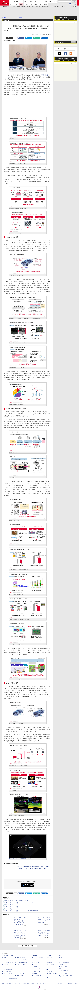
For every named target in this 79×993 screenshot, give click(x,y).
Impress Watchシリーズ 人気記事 (65, 58)
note (37, 37)
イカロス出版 (48, 955)
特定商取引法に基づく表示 (71, 983)
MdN (47, 969)
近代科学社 (34, 973)
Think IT (5, 957)
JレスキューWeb (50, 964)
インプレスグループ (60, 983)
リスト (15, 37)
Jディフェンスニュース (52, 960)
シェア (22, 37)
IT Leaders (6, 964)
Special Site (60, 42)
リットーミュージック (38, 957)
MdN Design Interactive (52, 973)
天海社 (62, 957)
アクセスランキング (62, 17)
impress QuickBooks (65, 962)
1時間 (56, 19)
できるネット (6, 975)
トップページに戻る (27, 946)
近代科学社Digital (37, 975)
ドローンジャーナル (8, 966)
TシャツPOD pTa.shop (66, 970)
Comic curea (63, 960)
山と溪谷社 (34, 966)
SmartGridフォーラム (21, 957)
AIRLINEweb (50, 957)
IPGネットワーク (62, 968)
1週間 (68, 19)
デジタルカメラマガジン (9, 973)
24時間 (62, 19)
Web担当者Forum (7, 960)
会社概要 (52, 983)
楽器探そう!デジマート (38, 960)
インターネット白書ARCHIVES (10, 978)
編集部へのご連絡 (34, 983)
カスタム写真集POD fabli (66, 973)
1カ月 (74, 19)
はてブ (29, 37)
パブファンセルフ (64, 966)
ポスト (11, 37)
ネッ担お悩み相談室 (8, 969)
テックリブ (48, 975)
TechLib (48, 977)
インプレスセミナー (21, 964)
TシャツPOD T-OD (38, 962)
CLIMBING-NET (37, 971)
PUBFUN (61, 964)
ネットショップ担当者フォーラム (24, 960)
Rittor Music (34, 955)
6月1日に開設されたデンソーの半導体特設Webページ (20, 858)
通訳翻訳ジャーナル (51, 962)
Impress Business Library (22, 962)
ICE (60, 955)
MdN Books (49, 971)
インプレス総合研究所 (8, 962)
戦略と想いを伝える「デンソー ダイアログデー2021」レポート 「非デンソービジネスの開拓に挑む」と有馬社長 (20, 934)
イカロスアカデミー (51, 966)
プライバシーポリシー (44, 983)
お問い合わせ (17, 983)
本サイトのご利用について (7, 983)
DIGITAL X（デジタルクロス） (23, 966)
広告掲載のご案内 (25, 983)
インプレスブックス (21, 973)
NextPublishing (20, 975)
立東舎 (35, 964)
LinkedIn (45, 37)
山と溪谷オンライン (38, 968)
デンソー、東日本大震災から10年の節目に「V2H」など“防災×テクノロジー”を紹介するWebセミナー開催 (20, 921)
